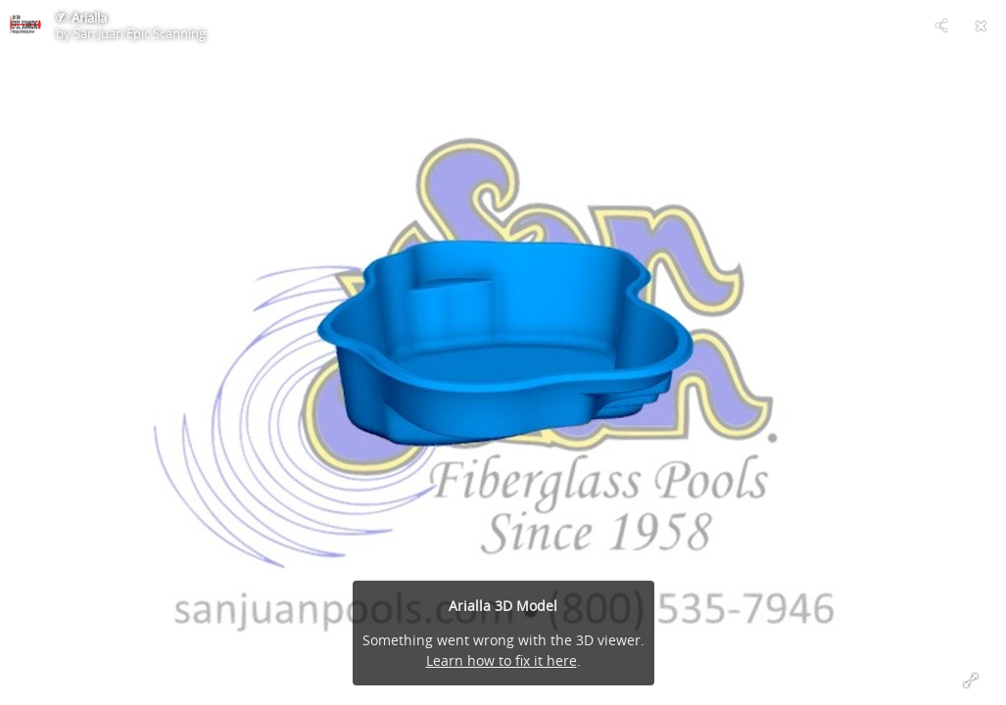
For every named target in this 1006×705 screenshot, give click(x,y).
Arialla (89, 17)
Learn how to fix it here (501, 660)
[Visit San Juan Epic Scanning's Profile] (25, 25)
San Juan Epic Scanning (139, 33)
